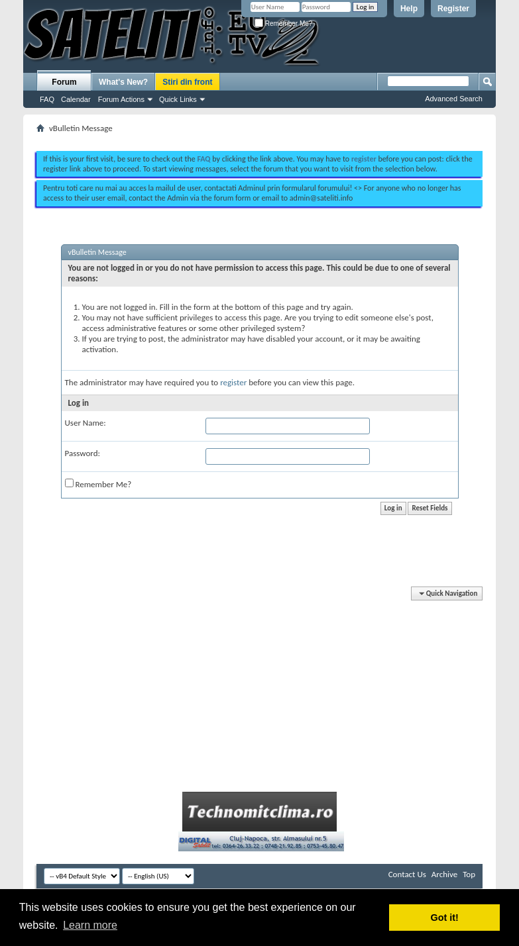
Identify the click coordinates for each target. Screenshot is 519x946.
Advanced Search (454, 99)
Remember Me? (283, 23)
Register (453, 8)
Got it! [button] (445, 917)
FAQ (47, 99)
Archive (444, 874)
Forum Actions (121, 99)
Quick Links (178, 99)
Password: (82, 453)
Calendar (76, 99)
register (233, 382)
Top (469, 874)
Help (409, 8)
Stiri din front (187, 82)
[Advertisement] (259, 137)
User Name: (85, 423)
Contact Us (407, 874)
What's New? (123, 82)
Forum (64, 82)
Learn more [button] (90, 925)
